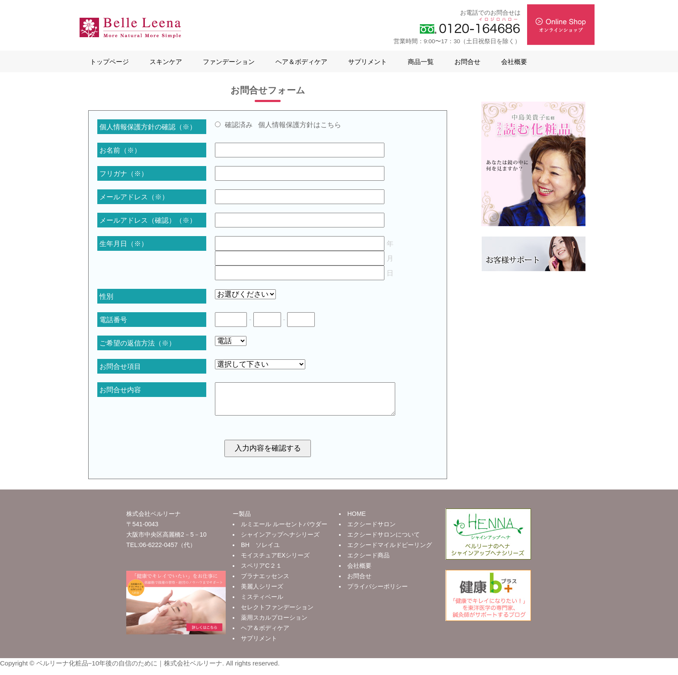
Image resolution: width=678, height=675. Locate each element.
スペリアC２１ (261, 572)
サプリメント (367, 61)
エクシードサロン (371, 530)
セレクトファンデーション (277, 613)
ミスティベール (262, 603)
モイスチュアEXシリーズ (275, 561)
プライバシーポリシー (377, 592)
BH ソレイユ (260, 551)
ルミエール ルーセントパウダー (284, 530)
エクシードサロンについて (383, 540)
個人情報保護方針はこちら (299, 124)
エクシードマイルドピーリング (389, 551)
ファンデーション (229, 61)
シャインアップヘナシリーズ (280, 540)
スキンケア (166, 61)
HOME (356, 520)
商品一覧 (421, 61)
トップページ (109, 61)
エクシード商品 (368, 561)
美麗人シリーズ (262, 592)
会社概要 (514, 61)
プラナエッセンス (265, 582)
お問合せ (467, 61)
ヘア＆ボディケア (301, 61)
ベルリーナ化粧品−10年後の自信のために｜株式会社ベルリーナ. (130, 669)
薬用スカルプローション (274, 624)
